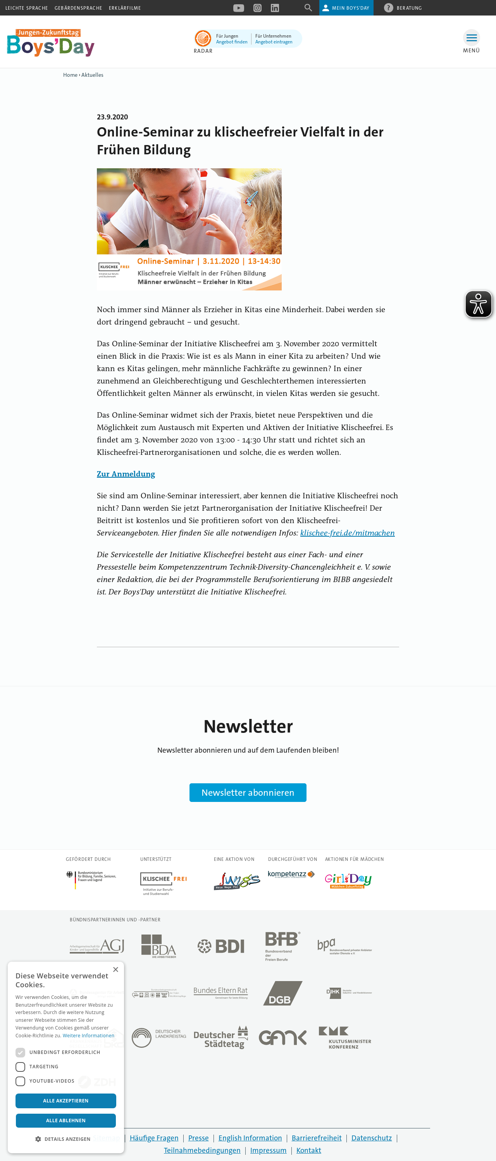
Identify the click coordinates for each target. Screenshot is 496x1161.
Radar (203, 50)
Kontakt (308, 1150)
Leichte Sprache (26, 8)
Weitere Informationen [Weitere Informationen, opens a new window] (89, 1035)
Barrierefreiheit (317, 1138)
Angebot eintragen (274, 42)
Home (70, 74)
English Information (250, 1138)
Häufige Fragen (154, 1138)
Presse (198, 1138)
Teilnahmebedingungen (202, 1150)
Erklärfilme (125, 8)
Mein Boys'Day (351, 8)
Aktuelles (92, 74)
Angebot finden (232, 42)
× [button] (115, 970)
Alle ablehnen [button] (66, 1120)
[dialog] (66, 1057)
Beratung (409, 7)
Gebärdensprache (78, 8)
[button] (66, 1139)
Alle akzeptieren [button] (66, 1100)
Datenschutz (371, 1138)
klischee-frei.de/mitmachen (347, 533)
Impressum (268, 1150)
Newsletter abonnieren (248, 792)
